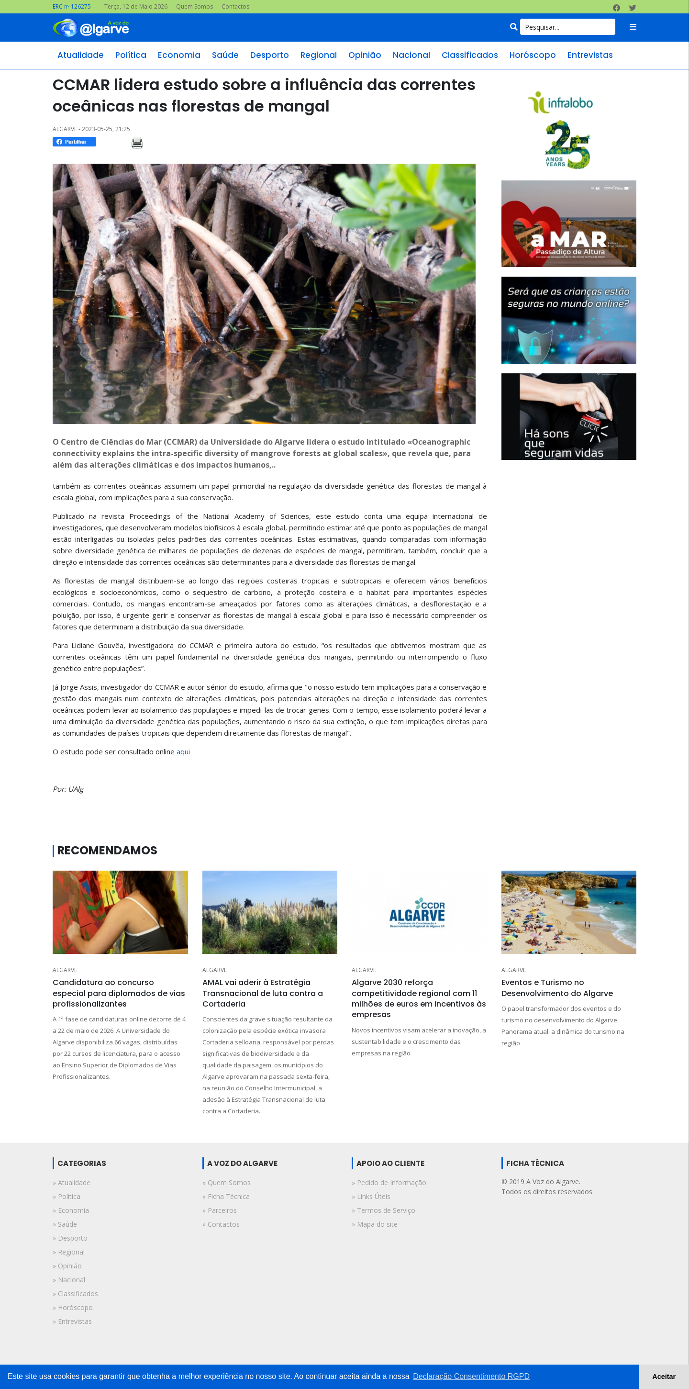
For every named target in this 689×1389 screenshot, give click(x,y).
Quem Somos (194, 6)
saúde (225, 55)
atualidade (80, 55)
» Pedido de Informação (389, 1182)
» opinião (67, 1265)
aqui (183, 751)
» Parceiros (219, 1210)
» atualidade (71, 1182)
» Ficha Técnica (226, 1196)
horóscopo (533, 55)
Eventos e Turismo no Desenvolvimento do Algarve (557, 987)
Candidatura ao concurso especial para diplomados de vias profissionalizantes (119, 993)
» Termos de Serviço (383, 1210)
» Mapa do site (375, 1224)
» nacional (69, 1279)
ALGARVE (65, 970)
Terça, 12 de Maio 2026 (135, 6)
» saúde (65, 1224)
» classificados (75, 1293)
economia (179, 55)
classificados (470, 55)
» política (66, 1196)
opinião (364, 55)
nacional (411, 55)
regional (318, 55)
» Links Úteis (371, 1196)
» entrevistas (72, 1321)
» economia (71, 1210)
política (130, 55)
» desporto (70, 1238)
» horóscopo (73, 1307)
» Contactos (221, 1224)
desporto (269, 55)
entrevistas (590, 55)
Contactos (235, 6)
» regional (69, 1251)
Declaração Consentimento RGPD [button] (471, 1376)
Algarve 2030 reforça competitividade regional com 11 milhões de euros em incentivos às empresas (419, 998)
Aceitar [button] (664, 1376)
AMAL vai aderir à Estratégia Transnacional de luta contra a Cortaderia (262, 993)
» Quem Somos (226, 1182)
